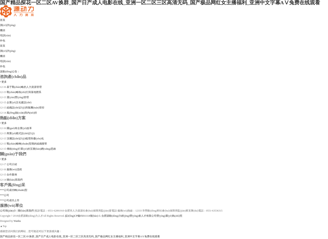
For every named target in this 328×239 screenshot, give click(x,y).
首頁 (2, 45)
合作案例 (11, 174)
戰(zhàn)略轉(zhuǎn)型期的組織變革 (26, 143)
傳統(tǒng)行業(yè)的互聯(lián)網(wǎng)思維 (31, 148)
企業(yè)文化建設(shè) (18, 102)
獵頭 (2, 56)
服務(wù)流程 (14, 169)
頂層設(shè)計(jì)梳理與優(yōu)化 (25, 138)
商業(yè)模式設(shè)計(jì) (20, 133)
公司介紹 (11, 164)
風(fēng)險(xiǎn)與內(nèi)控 (21, 112)
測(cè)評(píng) (7, 50)
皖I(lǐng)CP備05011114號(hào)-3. (83, 215)
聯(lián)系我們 (14, 179)
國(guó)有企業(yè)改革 (19, 128)
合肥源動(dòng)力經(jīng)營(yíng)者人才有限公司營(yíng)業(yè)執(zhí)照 (141, 215)
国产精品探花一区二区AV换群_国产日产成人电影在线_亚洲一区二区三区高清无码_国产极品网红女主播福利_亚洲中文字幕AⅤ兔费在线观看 (80, 236)
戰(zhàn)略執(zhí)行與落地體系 (23, 92)
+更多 (3, 81)
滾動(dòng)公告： (10, 71)
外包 (2, 66)
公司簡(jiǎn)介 (8, 210)
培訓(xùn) (5, 61)
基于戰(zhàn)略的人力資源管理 (24, 86)
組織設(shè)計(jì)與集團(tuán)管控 (25, 107)
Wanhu (17, 220)
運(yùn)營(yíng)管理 (17, 97)
